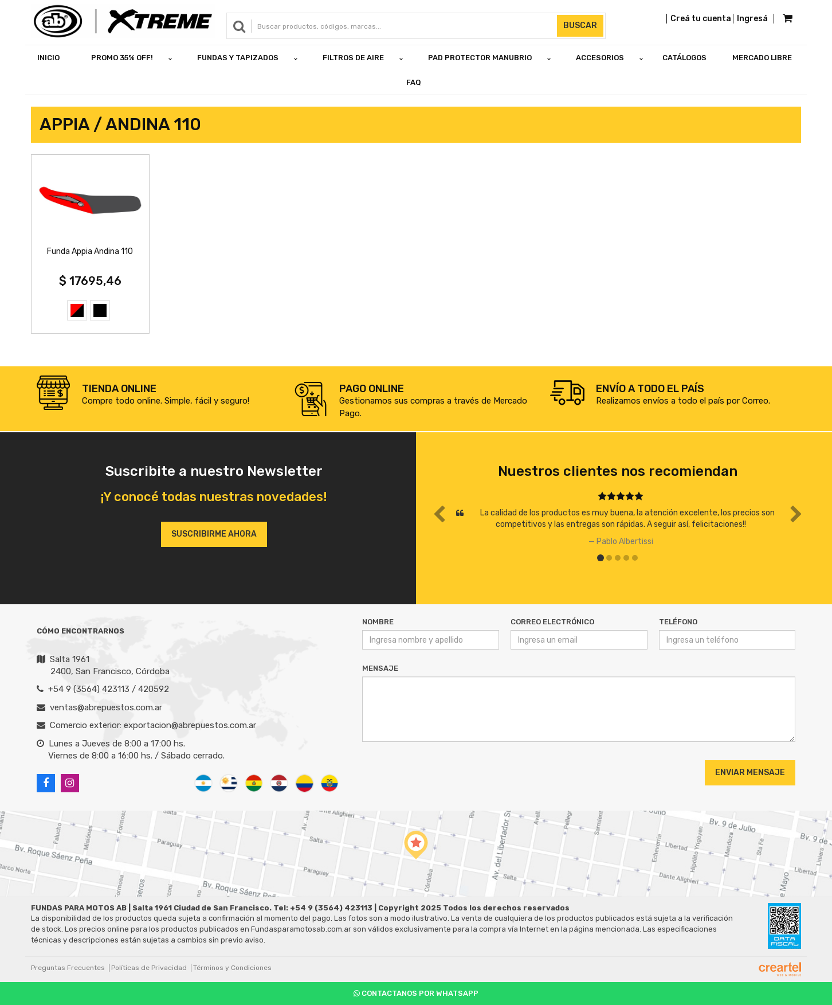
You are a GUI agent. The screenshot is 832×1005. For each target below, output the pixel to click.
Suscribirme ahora (214, 534)
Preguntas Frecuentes (68, 968)
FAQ (413, 82)
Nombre (378, 621)
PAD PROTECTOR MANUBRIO (480, 57)
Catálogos (684, 57)
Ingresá (752, 19)
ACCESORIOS (600, 57)
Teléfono (678, 621)
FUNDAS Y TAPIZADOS (237, 57)
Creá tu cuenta (700, 19)
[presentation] (431, 772)
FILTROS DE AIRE (353, 57)
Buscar (580, 25)
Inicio (48, 57)
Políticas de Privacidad (149, 968)
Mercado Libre (762, 57)
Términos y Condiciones (232, 968)
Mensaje (380, 668)
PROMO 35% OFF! (122, 57)
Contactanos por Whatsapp (416, 993)
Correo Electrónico (552, 621)
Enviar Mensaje (750, 772)
